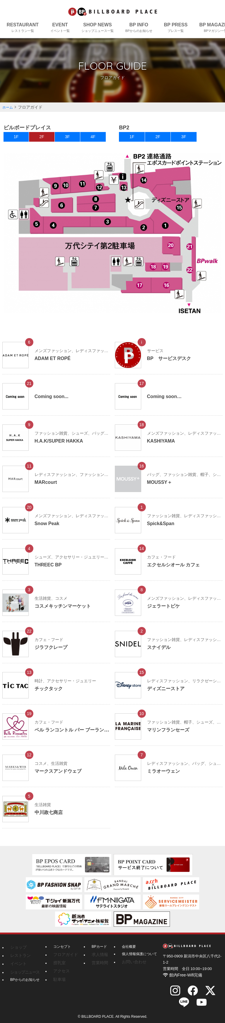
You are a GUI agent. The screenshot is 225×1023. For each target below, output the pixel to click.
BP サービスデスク (172, 362)
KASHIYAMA (162, 445)
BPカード (95, 950)
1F (16, 138)
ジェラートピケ (165, 610)
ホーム (8, 107)
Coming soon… (166, 400)
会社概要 (124, 950)
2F (42, 138)
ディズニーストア (168, 692)
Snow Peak (48, 527)
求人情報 (95, 958)
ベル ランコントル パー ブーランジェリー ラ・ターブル (101, 733)
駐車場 (58, 980)
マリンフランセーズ (171, 733)
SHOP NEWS (97, 28)
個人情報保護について (134, 958)
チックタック (50, 692)
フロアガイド (63, 958)
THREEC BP (50, 568)
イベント (17, 965)
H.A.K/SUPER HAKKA (62, 445)
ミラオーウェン (165, 775)
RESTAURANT (23, 28)
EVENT (60, 28)
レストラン (19, 958)
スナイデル (160, 651)
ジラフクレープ (53, 651)
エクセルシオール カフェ (177, 568)
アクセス (60, 972)
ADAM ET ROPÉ (55, 362)
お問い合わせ (127, 965)
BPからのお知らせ (25, 980)
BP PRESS (176, 28)
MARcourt (47, 486)
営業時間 (95, 965)
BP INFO (138, 28)
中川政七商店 (50, 816)
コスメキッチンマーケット (66, 610)
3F (67, 138)
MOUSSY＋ (161, 486)
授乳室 (58, 965)
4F (93, 138)
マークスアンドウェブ (61, 775)
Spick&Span (162, 527)
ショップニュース (22, 972)
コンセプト (62, 950)
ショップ (17, 950)
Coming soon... (54, 400)
